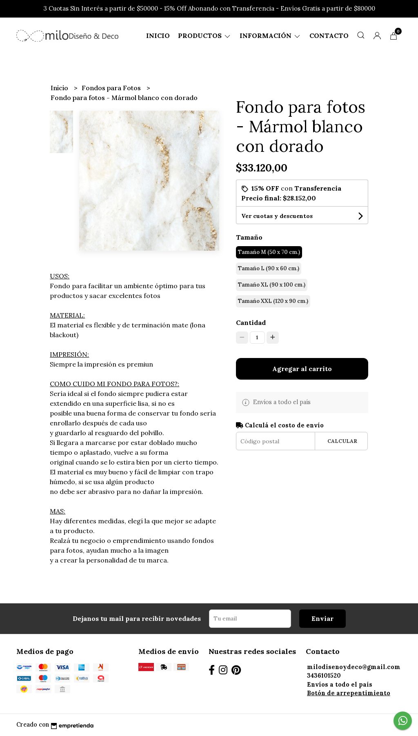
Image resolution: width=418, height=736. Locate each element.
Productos (204, 35)
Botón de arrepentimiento (348, 693)
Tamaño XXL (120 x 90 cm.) (273, 301)
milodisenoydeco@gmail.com (353, 667)
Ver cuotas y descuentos (277, 216)
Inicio (158, 35)
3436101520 (324, 675)
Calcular (342, 441)
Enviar (322, 618)
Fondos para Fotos (112, 88)
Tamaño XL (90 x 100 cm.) (271, 284)
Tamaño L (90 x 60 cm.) (268, 268)
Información (270, 35)
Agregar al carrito (302, 369)
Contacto (329, 35)
